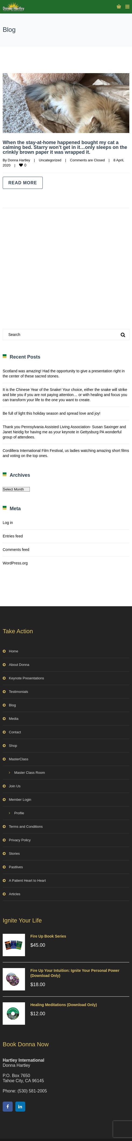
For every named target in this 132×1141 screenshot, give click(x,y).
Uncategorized (50, 160)
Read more (22, 182)
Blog (12, 705)
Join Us (14, 786)
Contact (15, 732)
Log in (8, 522)
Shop (13, 746)
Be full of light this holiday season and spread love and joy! (51, 413)
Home (13, 651)
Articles (14, 894)
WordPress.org (15, 563)
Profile (19, 813)
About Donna (19, 665)
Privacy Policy (20, 840)
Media (13, 719)
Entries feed (13, 536)
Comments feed (16, 549)
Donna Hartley (19, 160)
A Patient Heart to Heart (27, 880)
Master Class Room (29, 773)
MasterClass (18, 759)
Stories (14, 854)
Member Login (20, 800)
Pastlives (16, 867)
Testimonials (18, 692)
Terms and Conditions (26, 827)
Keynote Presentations (26, 678)
